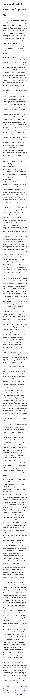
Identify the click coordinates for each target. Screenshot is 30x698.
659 (24, 690)
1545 (21, 686)
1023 (4, 694)
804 (17, 686)
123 (20, 692)
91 (7, 690)
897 (15, 688)
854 (3, 696)
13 (24, 688)
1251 (20, 688)
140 (7, 688)
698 (3, 688)
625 (3, 690)
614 (21, 694)
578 (13, 686)
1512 (4, 692)
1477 (20, 690)
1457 (26, 686)
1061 (12, 694)
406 (8, 692)
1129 (4, 686)
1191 (11, 690)
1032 (8, 696)
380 (11, 688)
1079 (8, 686)
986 (25, 694)
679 (15, 690)
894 (12, 692)
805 (24, 692)
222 (16, 692)
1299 (16, 694)
